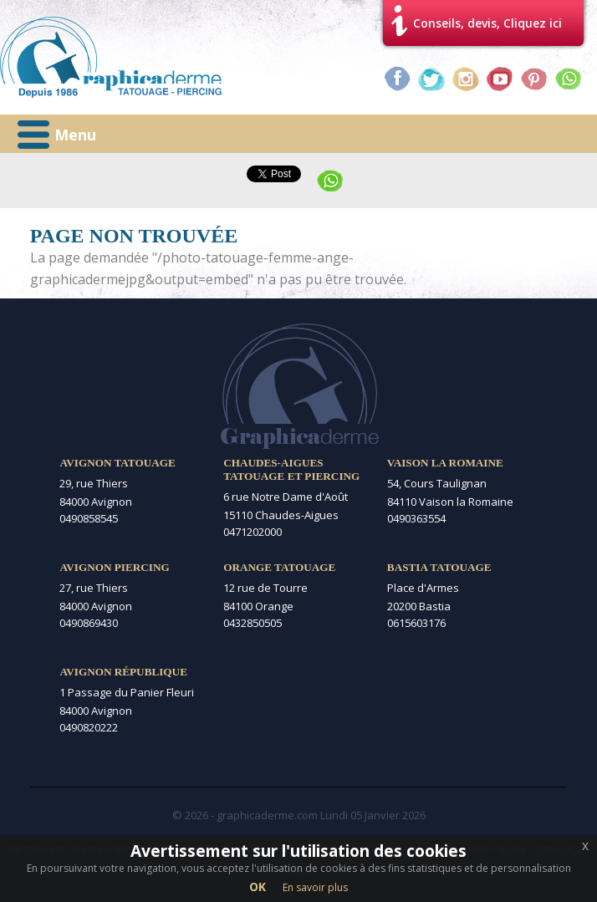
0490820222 (88, 727)
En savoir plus (315, 887)
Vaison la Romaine (445, 462)
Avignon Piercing (114, 567)
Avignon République (123, 671)
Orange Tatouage (279, 567)
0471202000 (252, 531)
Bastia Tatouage (439, 567)
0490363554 (416, 518)
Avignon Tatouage (117, 462)
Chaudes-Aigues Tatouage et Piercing (291, 469)
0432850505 (252, 622)
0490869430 (88, 622)
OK (257, 886)
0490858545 (88, 518)
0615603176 (416, 622)
